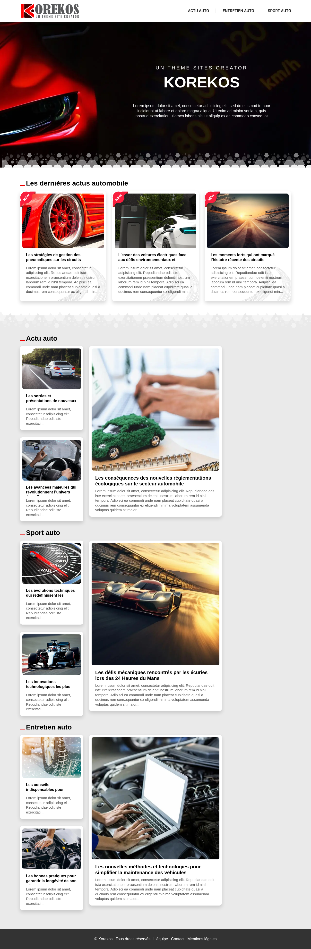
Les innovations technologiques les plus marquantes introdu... (48, 687)
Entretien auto (238, 10)
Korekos (105, 939)
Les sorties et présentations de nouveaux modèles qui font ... (51, 401)
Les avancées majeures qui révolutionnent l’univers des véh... (51, 492)
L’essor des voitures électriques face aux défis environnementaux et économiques (152, 260)
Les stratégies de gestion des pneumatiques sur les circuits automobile (53, 260)
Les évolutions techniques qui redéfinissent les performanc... (50, 595)
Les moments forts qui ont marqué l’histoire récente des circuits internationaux (243, 260)
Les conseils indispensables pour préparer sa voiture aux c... (51, 789)
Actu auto (198, 10)
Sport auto (279, 10)
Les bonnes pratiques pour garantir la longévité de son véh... (51, 881)
